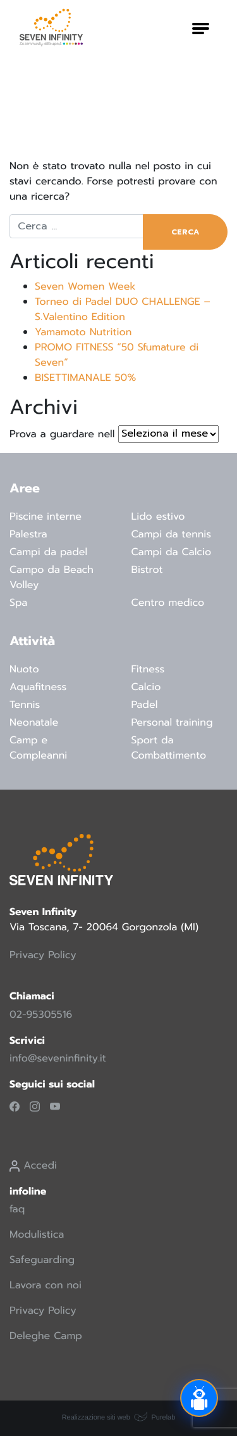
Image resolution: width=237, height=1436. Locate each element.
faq (17, 1209)
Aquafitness (37, 687)
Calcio (146, 687)
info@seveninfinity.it (57, 1058)
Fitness (148, 669)
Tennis (24, 704)
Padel (144, 704)
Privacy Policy (42, 955)
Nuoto (24, 669)
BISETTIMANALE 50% (85, 377)
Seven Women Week (85, 286)
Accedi (33, 1165)
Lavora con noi (45, 1285)
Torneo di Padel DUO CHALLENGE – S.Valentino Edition (122, 309)
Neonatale (33, 722)
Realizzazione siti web (96, 1417)
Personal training (172, 722)
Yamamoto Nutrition (83, 332)
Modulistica (36, 1234)
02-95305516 (40, 1014)
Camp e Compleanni (38, 748)
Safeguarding (42, 1259)
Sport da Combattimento (169, 748)
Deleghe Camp (45, 1335)
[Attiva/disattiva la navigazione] (200, 27)
